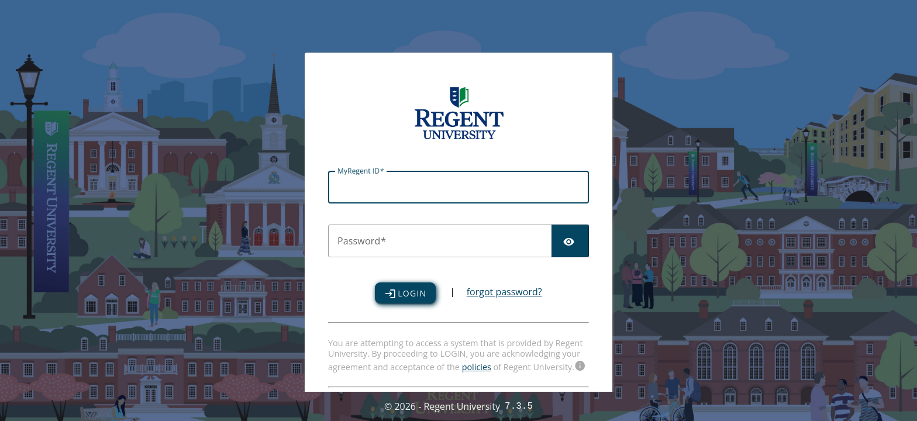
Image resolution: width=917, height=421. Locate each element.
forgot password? (504, 293)
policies (476, 366)
